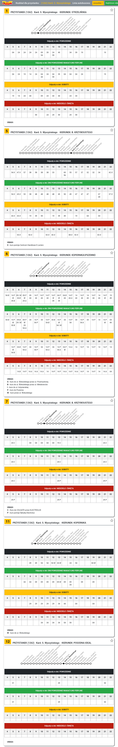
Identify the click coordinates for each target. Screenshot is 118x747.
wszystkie (97, 3)
